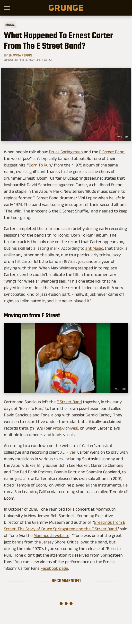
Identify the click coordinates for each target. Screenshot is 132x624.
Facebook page (54, 568)
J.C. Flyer (68, 452)
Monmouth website (51, 535)
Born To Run (40, 165)
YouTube (123, 137)
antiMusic (94, 248)
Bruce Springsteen (66, 151)
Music (10, 25)
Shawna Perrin (20, 55)
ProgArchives (65, 428)
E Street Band (111, 151)
